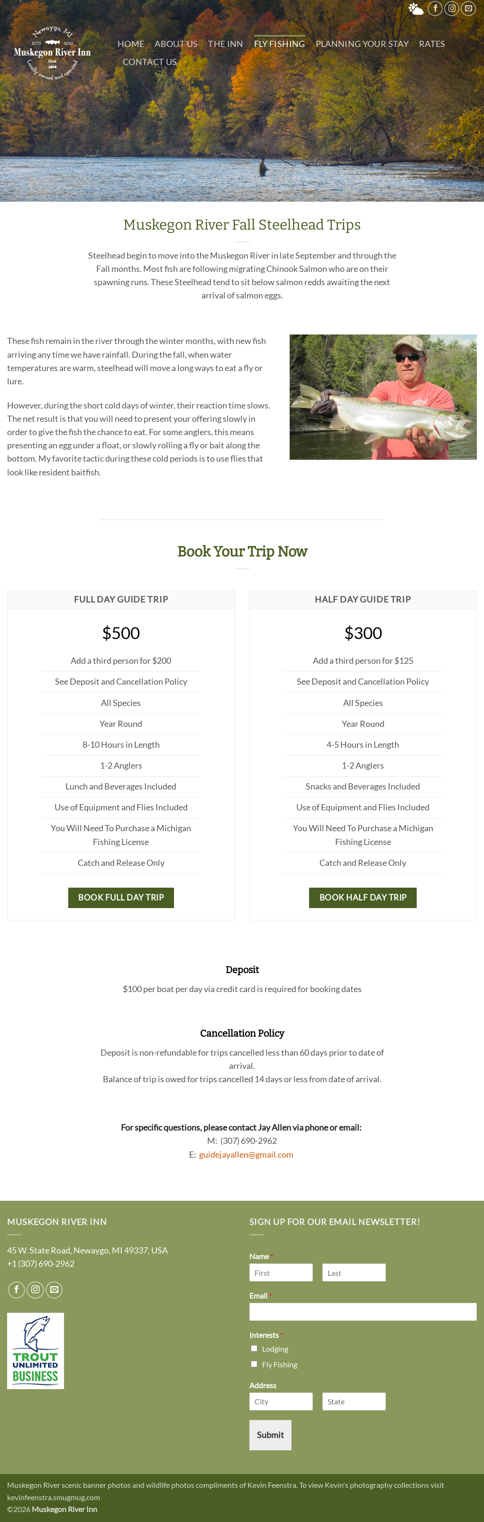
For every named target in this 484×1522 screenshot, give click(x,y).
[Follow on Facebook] (435, 8)
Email (260, 1295)
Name (261, 1256)
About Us (176, 44)
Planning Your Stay (362, 44)
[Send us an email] (468, 8)
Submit (270, 1435)
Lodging (275, 1348)
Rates (432, 44)
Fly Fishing (279, 44)
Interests (266, 1334)
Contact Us (150, 62)
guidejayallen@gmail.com (246, 1155)
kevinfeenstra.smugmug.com (53, 1497)
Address (262, 1385)
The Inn (225, 44)
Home (131, 44)
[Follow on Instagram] (451, 8)
